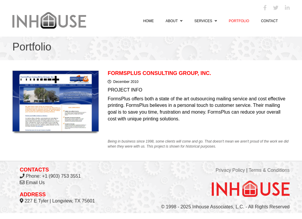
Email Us (35, 182)
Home (148, 21)
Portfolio (239, 21)
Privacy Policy (230, 170)
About (173, 21)
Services (205, 21)
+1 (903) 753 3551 (61, 176)
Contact (269, 21)
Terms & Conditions (269, 170)
